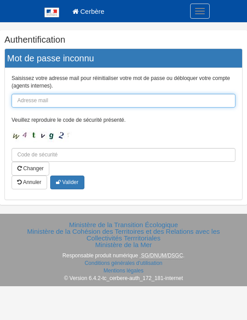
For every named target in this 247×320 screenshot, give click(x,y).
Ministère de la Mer (123, 244)
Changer (30, 168)
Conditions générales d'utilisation (123, 263)
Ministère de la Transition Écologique (123, 224)
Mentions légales (123, 271)
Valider (67, 182)
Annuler (29, 182)
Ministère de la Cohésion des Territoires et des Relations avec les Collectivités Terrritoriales (123, 235)
